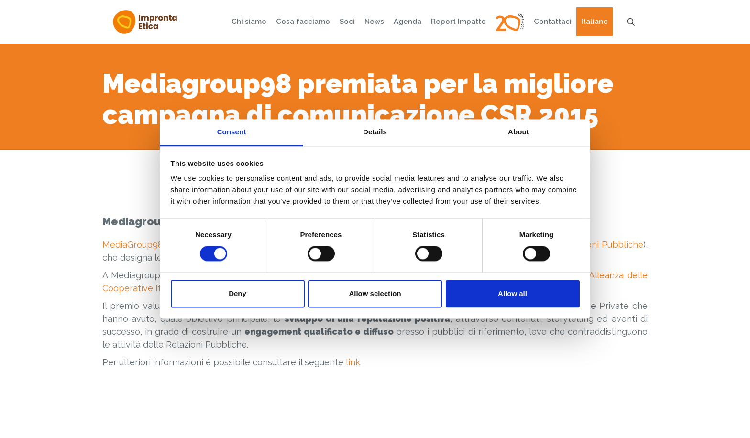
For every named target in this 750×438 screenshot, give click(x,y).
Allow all (512, 293)
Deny (237, 293)
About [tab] (518, 132)
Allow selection (375, 293)
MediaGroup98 (132, 245)
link (353, 362)
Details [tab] (375, 132)
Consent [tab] (231, 132)
